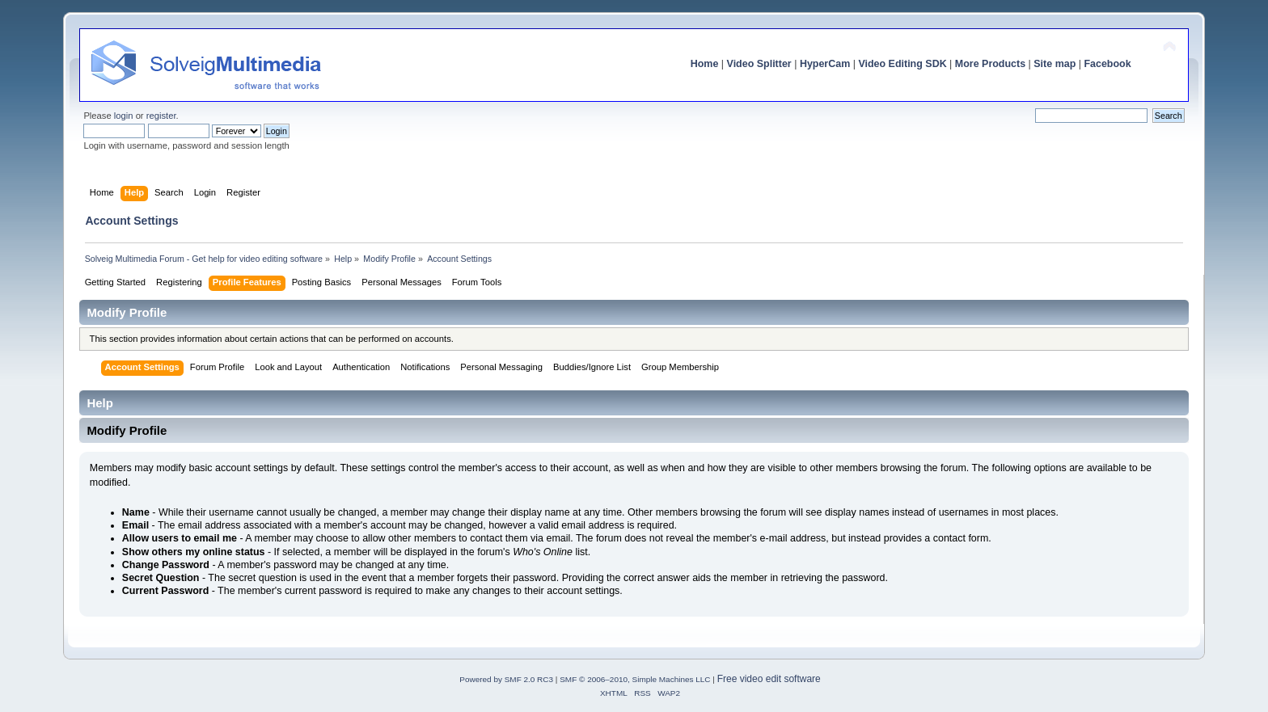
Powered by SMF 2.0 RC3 (506, 679)
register (161, 115)
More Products (990, 64)
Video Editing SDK (902, 64)
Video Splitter (759, 64)
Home (705, 64)
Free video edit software (769, 679)
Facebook (1107, 64)
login (123, 115)
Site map (1054, 64)
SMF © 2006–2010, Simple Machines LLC (635, 679)
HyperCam (825, 64)
